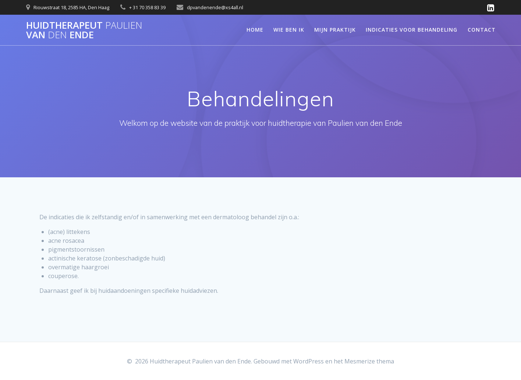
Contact (482, 29)
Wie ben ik (288, 29)
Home (255, 29)
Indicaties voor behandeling (411, 29)
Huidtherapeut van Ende (84, 30)
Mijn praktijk (335, 29)
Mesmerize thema (369, 361)
